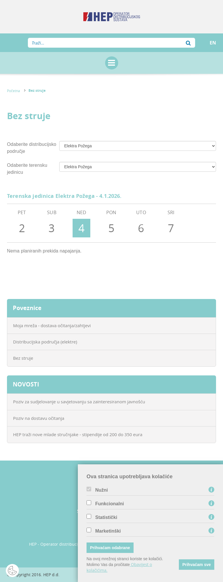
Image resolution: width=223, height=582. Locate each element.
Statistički (106, 517)
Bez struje (37, 90)
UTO (141, 223)
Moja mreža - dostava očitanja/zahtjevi (52, 325)
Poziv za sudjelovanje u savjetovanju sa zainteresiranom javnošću (79, 401)
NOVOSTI (26, 384)
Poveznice (27, 308)
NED (82, 223)
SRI (171, 223)
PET (22, 223)
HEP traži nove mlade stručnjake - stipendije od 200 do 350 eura (77, 434)
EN (213, 43)
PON (111, 223)
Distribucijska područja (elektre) (45, 342)
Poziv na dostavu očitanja (38, 418)
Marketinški (108, 531)
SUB (52, 223)
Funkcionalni (109, 504)
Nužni (101, 490)
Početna (13, 90)
